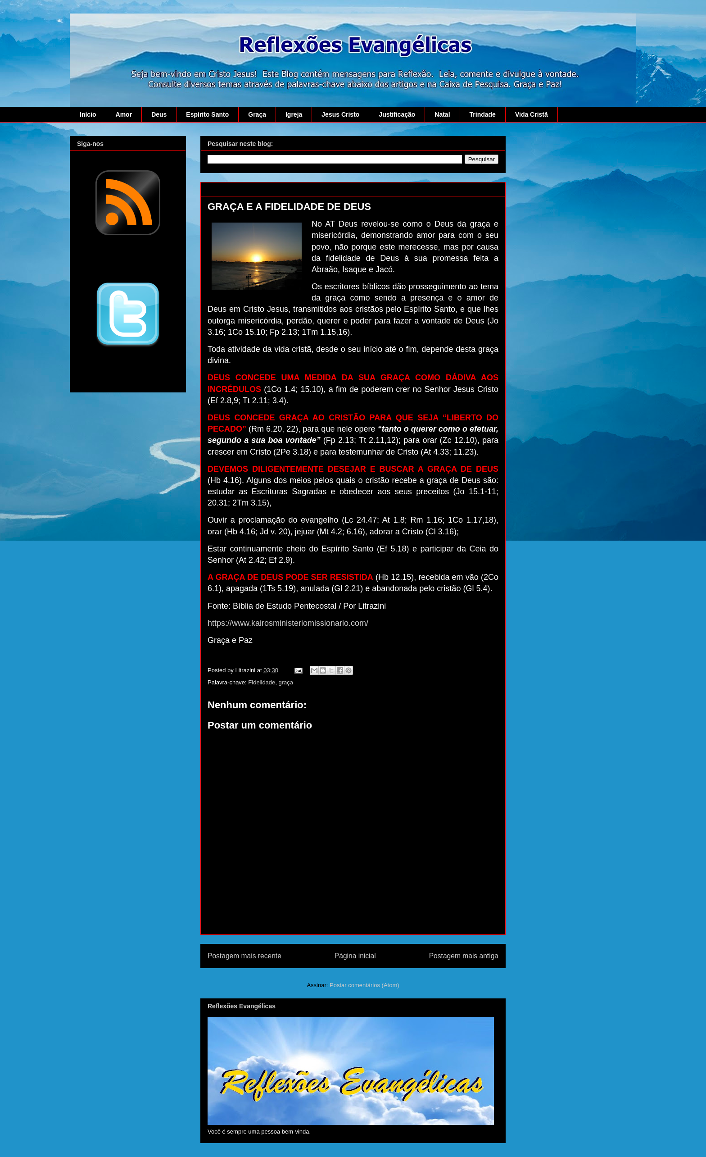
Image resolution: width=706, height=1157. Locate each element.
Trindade (483, 114)
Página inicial (355, 956)
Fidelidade (261, 682)
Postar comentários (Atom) (364, 985)
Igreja (293, 114)
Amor (124, 114)
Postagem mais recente (244, 956)
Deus (159, 114)
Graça (257, 114)
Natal (442, 114)
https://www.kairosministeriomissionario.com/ (288, 623)
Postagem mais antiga (463, 956)
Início (88, 114)
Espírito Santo (207, 114)
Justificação (397, 114)
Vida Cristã (531, 114)
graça (286, 682)
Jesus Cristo (340, 114)
